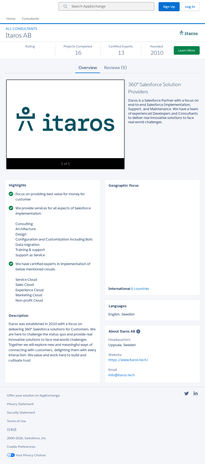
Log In (190, 6)
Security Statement (21, 412)
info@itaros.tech (121, 375)
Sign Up (169, 6)
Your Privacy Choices (26, 455)
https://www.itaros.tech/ (128, 360)
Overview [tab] (87, 67)
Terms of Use (16, 421)
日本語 (12, 429)
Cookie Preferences (21, 446)
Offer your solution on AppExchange (33, 395)
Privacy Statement (20, 404)
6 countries (140, 289)
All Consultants (21, 28)
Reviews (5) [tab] (115, 67)
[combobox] (106, 6)
